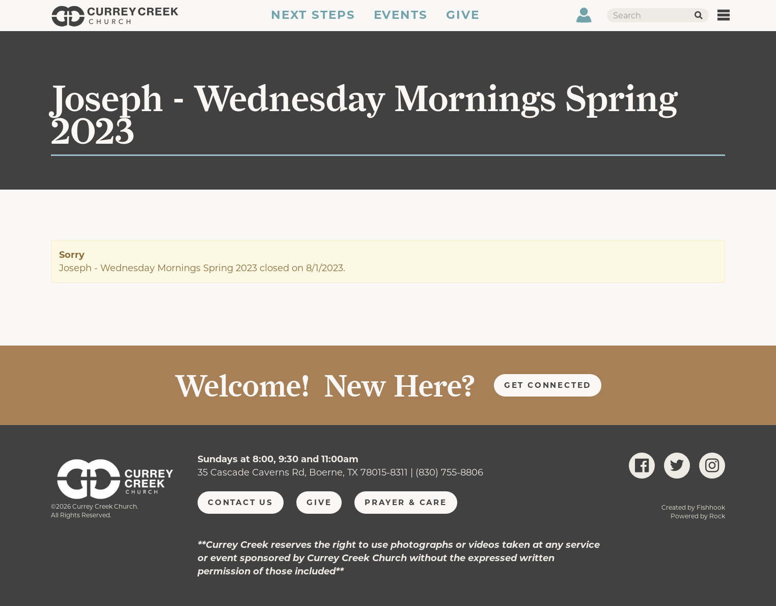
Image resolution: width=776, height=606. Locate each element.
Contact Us (240, 502)
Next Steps (312, 22)
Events (401, 22)
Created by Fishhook (693, 507)
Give (463, 22)
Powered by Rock (698, 516)
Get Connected (548, 385)
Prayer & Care (406, 502)
